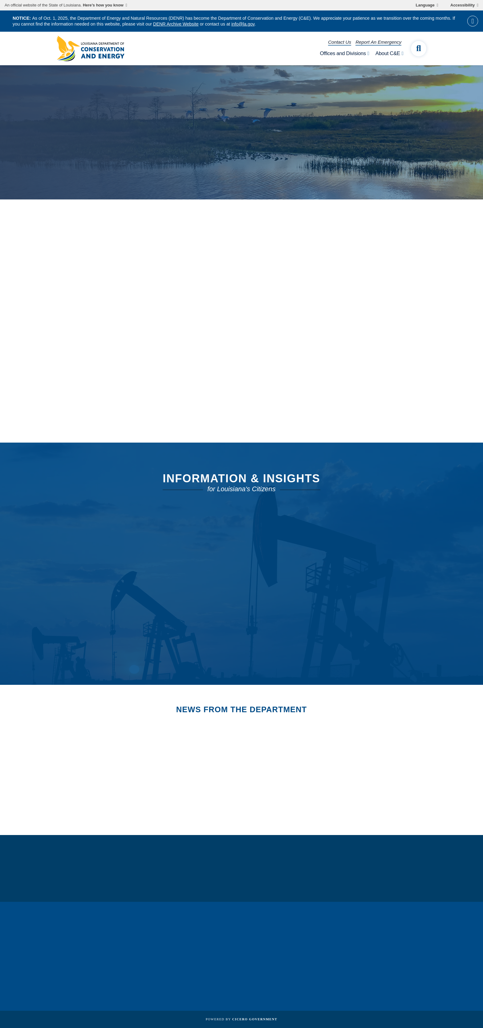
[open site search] (418, 48)
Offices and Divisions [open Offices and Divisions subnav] (343, 53)
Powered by (241, 1019)
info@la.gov (242, 24)
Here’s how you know (103, 5)
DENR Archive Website (176, 24)
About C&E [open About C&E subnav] (387, 53)
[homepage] (90, 48)
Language (425, 5)
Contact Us (339, 42)
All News (86, 768)
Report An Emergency (378, 42)
